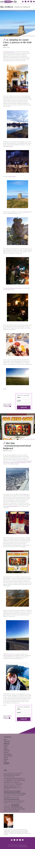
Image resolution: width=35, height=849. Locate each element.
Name (23, 398)
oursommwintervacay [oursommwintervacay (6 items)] (12, 793)
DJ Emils (24, 494)
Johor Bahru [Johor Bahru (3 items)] (17, 785)
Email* (23, 401)
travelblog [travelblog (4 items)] (7, 807)
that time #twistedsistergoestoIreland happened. (17, 446)
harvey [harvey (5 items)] (16, 782)
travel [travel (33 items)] (15, 804)
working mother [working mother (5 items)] (13, 810)
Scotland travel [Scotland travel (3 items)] (14, 797)
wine (5, 761)
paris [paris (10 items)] (23, 793)
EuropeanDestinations (12, 506)
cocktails (7, 741)
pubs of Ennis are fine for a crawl (13, 288)
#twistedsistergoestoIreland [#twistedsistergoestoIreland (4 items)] (13, 778)
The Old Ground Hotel (8, 51)
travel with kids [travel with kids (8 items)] (18, 808)
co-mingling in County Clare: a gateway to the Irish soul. (17, 42)
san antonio (8, 755)
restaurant (8, 754)
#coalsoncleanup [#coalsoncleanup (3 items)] (8, 773)
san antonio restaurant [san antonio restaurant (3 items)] (17, 795)
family (6, 745)
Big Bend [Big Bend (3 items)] (15, 780)
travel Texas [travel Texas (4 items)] (7, 808)
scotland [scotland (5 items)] (7, 797)
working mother (6, 763)
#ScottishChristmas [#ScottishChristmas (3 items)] (9, 776)
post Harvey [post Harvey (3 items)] (7, 795)
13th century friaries (8, 146)
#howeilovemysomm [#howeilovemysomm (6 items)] (12, 775)
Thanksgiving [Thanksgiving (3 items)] (7, 805)
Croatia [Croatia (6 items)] (6, 782)
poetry (6, 752)
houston (7, 750)
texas (6, 757)
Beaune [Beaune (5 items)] (9, 780)
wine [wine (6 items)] (5, 810)
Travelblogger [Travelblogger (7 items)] (16, 807)
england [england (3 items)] (11, 782)
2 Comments (6, 406)
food (5, 747)
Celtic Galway (26, 212)
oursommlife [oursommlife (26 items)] (12, 791)
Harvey (6, 749)
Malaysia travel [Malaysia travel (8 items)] (10, 787)
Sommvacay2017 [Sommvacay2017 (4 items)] (9, 801)
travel (8, 405)
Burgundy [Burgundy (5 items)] (21, 780)
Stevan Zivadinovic (23, 846)
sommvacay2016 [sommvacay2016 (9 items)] (11, 799)
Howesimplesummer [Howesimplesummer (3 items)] (9, 783)
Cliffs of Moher (12, 176)
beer (5, 739)
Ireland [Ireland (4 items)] (11, 785)
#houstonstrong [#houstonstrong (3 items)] (18, 773)
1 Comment (5, 718)
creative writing (7, 743)
